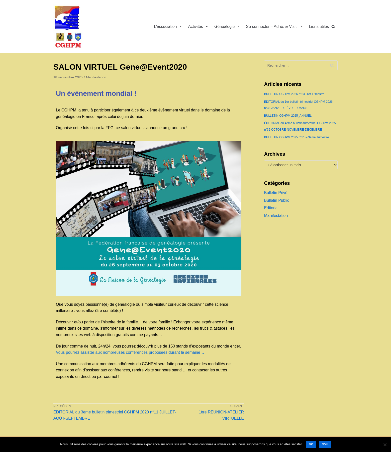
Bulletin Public (276, 200)
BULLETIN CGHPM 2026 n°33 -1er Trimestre (294, 94)
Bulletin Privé (275, 193)
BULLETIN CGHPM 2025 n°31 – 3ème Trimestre (296, 137)
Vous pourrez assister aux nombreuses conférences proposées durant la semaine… (130, 352)
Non (325, 444)
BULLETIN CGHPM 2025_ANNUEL (288, 115)
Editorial (271, 208)
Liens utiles (319, 26)
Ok (311, 444)
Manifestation (96, 77)
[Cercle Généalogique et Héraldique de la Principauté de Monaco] (68, 26)
